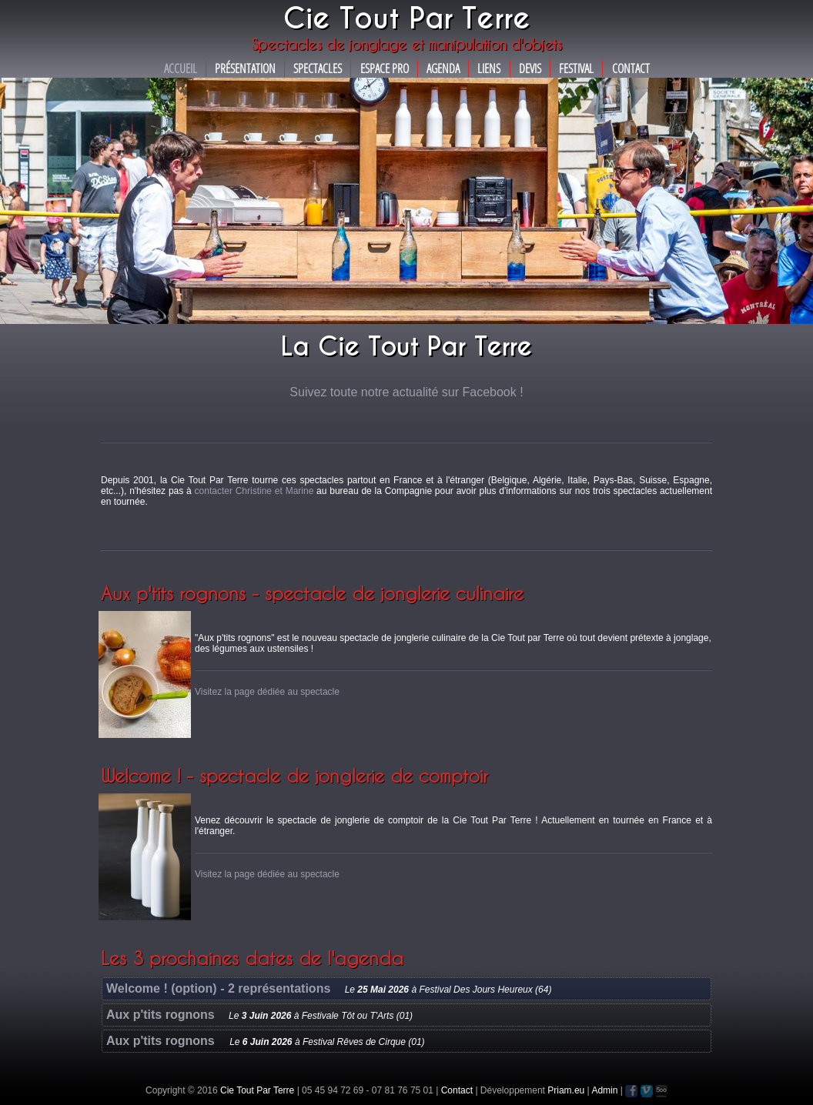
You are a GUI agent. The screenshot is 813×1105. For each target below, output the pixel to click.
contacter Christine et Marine (254, 491)
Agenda (443, 68)
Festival (576, 68)
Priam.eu (565, 1090)
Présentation (245, 68)
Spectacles (317, 68)
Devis (530, 68)
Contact (631, 68)
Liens (488, 68)
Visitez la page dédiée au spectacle (267, 691)
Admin (604, 1090)
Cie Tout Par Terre (257, 1090)
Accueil (180, 68)
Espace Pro (384, 68)
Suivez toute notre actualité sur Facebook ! (406, 392)
